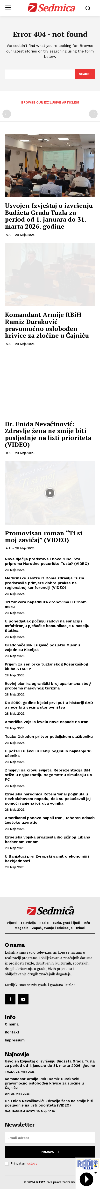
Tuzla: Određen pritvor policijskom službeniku (49, 736)
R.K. (8, 453)
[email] (50, 1138)
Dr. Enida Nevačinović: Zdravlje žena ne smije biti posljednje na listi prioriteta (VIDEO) (48, 434)
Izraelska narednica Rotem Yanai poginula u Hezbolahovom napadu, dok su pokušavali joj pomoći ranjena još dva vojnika (48, 799)
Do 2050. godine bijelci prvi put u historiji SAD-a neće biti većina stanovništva (50, 705)
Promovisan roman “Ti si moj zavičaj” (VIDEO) (43, 536)
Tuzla (9, 1071)
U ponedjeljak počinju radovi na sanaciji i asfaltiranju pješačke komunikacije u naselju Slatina (47, 626)
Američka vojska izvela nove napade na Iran (46, 721)
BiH (7, 1093)
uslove (32, 1163)
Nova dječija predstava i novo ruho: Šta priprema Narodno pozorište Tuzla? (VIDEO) (47, 561)
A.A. (8, 235)
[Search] (85, 74)
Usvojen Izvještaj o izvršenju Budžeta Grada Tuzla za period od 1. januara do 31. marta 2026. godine (49, 215)
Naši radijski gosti (20, 1111)
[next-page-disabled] (93, 114)
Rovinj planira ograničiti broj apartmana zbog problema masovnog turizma (48, 685)
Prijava (50, 1152)
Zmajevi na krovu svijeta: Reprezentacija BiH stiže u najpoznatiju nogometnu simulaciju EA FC (48, 775)
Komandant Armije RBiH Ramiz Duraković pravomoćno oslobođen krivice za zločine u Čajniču (47, 324)
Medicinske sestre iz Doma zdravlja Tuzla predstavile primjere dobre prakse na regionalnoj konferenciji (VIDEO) (44, 583)
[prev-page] (6, 114)
